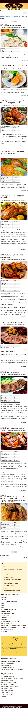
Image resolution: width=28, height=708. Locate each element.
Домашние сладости (8, 676)
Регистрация (24, 1)
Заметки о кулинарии (8, 667)
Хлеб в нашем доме (7, 694)
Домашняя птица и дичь (11, 27)
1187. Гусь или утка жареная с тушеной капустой (13, 152)
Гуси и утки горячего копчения (8, 501)
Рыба (3, 605)
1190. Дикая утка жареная (11, 322)
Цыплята (5, 574)
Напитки (4, 619)
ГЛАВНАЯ (5, 597)
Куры (4, 566)
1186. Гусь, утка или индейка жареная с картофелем (12, 102)
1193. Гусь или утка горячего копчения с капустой (12, 497)
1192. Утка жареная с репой (12, 428)
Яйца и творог (6, 615)
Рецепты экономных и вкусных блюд (12, 678)
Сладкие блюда (6, 617)
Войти (16, 1)
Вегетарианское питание (9, 682)
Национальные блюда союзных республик (14, 625)
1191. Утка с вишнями (9, 372)
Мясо (3, 607)
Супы (3, 603)
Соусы (4, 599)
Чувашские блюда (7, 688)
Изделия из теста (7, 623)
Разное (4, 696)
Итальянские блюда (7, 692)
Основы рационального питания (11, 661)
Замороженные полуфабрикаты (11, 621)
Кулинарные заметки (8, 680)
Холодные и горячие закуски (10, 601)
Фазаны (5, 588)
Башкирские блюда (7, 690)
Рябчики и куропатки (8, 585)
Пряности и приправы (8, 663)
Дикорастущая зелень (8, 684)
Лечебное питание (7, 629)
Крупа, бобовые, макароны (9, 613)
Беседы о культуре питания (10, 686)
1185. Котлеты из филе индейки (13, 66)
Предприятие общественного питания (12, 669)
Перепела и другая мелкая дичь (12, 590)
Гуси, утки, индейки (22, 27)
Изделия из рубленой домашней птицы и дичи (13, 570)
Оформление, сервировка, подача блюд (13, 627)
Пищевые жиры (6, 665)
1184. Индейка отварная (10, 25)
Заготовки (5, 631)
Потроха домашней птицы (10, 583)
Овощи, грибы (6, 611)
